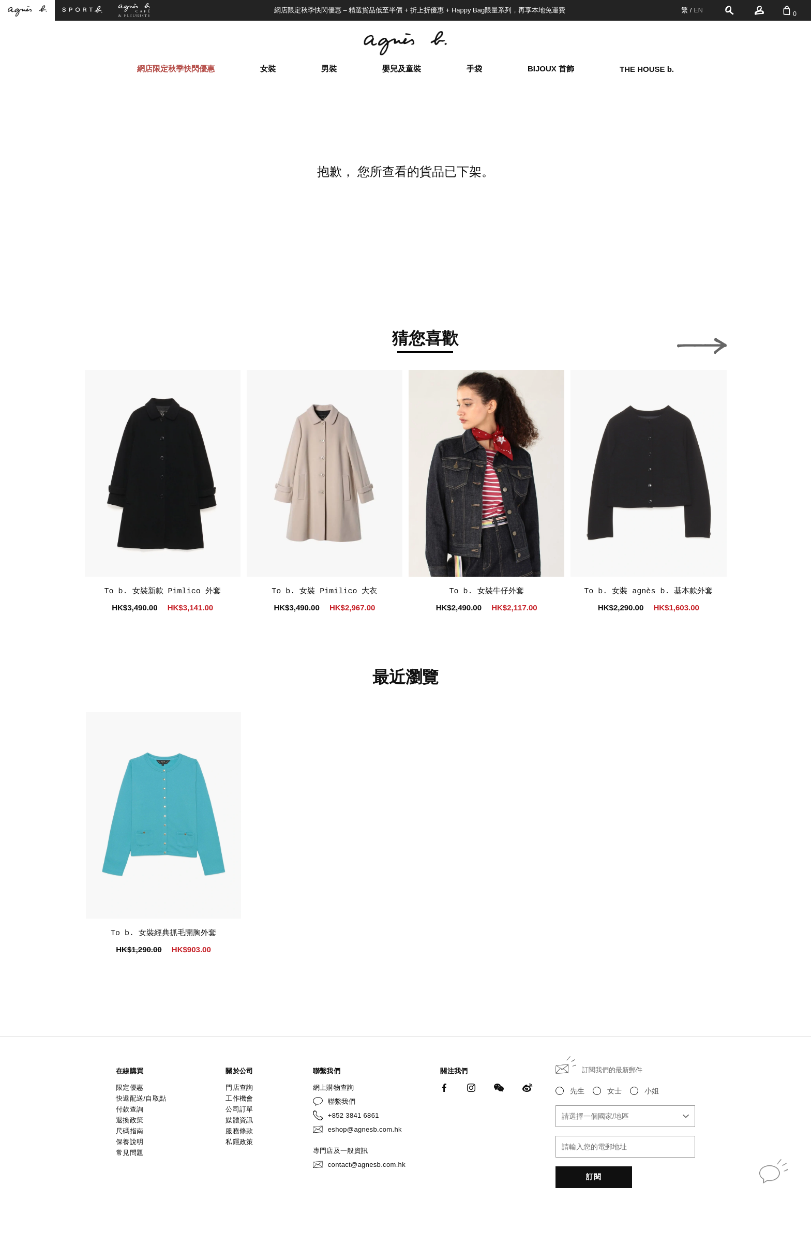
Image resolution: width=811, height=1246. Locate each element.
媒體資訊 (239, 1120)
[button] (109, 343)
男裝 (329, 68)
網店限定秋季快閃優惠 (176, 68)
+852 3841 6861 (353, 1115)
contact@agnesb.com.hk (367, 1164)
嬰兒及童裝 (401, 68)
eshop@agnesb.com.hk (365, 1129)
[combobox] (625, 1116)
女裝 (268, 68)
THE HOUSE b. (647, 69)
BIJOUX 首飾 (551, 68)
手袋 (474, 68)
